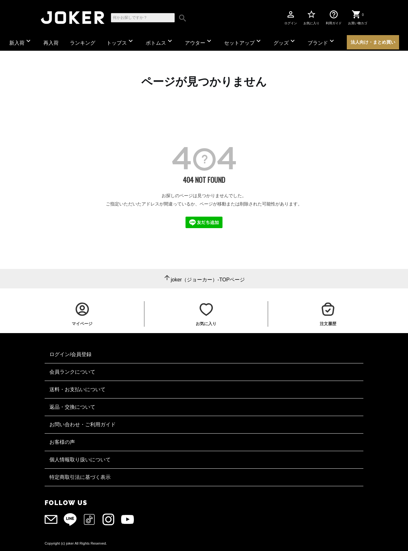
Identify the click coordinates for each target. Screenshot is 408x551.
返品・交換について (72, 407)
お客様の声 (62, 442)
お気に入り (311, 17)
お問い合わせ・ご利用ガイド (82, 424)
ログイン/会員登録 (70, 354)
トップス (120, 41)
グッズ (284, 41)
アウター (199, 41)
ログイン (290, 17)
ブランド (322, 41)
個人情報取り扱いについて (80, 459)
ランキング (82, 43)
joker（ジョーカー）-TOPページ (208, 279)
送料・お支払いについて (77, 389)
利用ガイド (334, 17)
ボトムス (160, 41)
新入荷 (20, 41)
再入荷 (51, 43)
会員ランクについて (72, 372)
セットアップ (243, 41)
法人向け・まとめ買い (373, 42)
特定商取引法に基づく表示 (80, 477)
